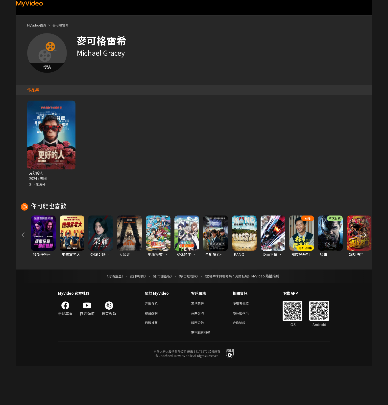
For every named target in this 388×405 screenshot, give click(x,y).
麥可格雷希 (65, 25)
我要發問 (198, 349)
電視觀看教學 (202, 370)
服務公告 (198, 360)
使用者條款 (245, 339)
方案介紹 (152, 339)
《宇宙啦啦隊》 (188, 311)
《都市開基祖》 (161, 311)
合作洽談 (243, 360)
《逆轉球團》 (134, 311)
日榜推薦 (152, 360)
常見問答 (198, 339)
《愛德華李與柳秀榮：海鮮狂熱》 (230, 311)
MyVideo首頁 (38, 25)
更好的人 (36, 173)
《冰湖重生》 (110, 311)
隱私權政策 (245, 349)
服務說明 (152, 349)
